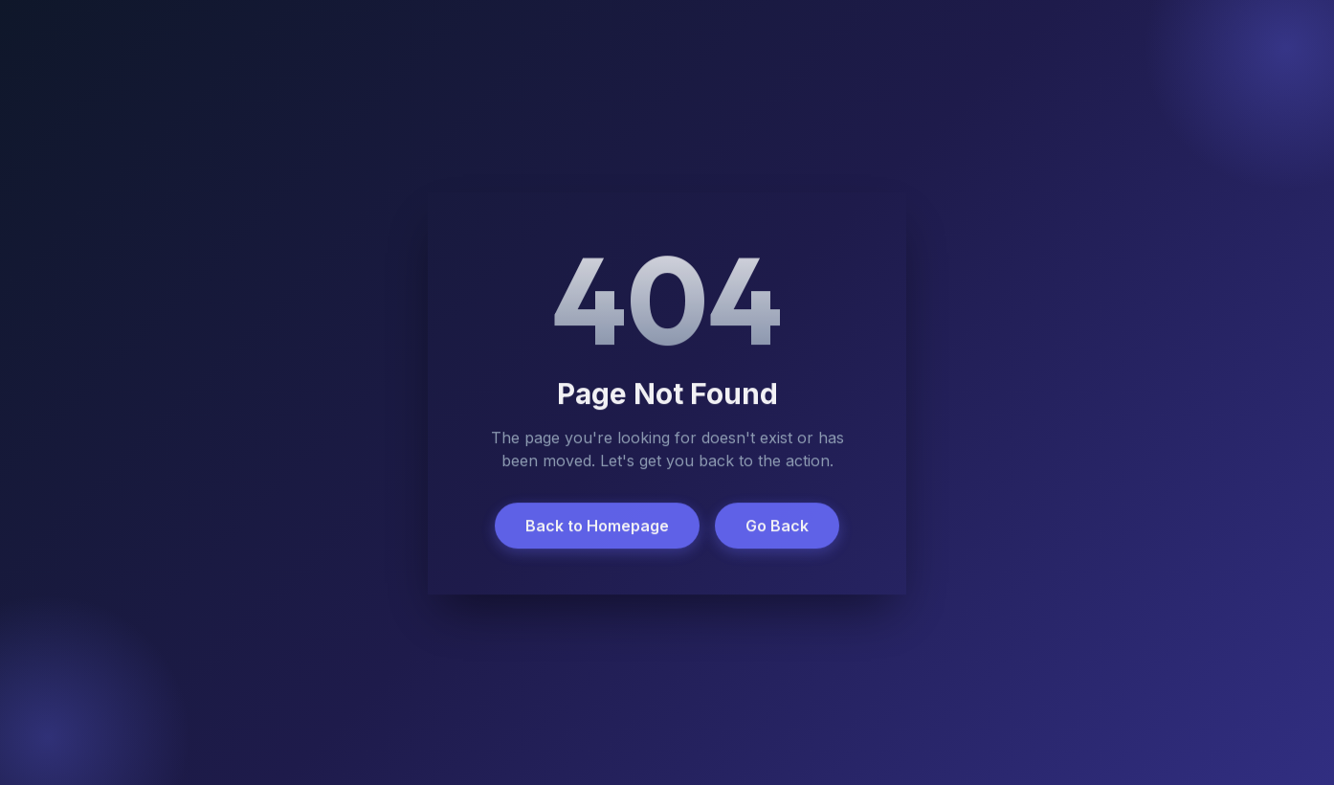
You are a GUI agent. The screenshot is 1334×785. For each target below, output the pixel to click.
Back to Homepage (597, 526)
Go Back (777, 526)
